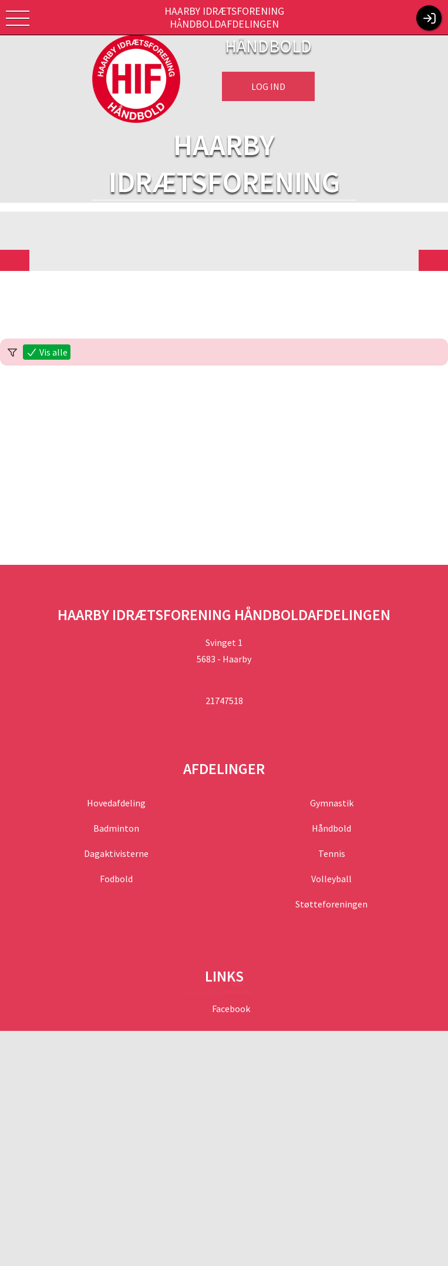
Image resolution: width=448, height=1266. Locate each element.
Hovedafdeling (116, 803)
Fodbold (116, 879)
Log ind (268, 86)
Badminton (116, 828)
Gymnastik (331, 803)
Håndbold (331, 828)
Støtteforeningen (331, 904)
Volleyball (331, 879)
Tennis (331, 853)
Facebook (230, 1008)
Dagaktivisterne (116, 853)
